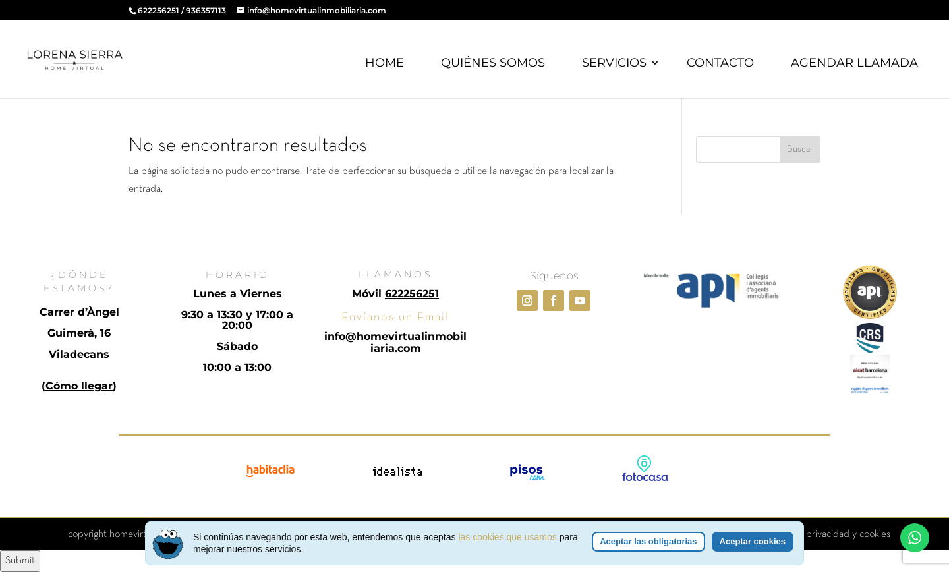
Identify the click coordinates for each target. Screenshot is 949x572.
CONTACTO (720, 62)
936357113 (206, 10)
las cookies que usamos (507, 538)
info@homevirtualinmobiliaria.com (395, 342)
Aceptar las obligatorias (648, 543)
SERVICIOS (614, 62)
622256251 (158, 10)
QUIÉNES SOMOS (493, 62)
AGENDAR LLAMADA (854, 62)
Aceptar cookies (753, 543)
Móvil (395, 293)
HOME (384, 62)
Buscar (800, 149)
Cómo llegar (79, 386)
